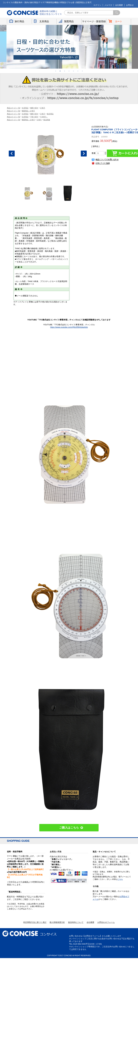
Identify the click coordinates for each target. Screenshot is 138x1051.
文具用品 (44, 21)
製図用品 (68, 21)
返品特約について (75, 922)
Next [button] (84, 153)
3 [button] (64, 71)
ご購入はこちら (69, 827)
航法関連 (46, 120)
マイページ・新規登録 (94, 21)
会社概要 (119, 5)
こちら (120, 879)
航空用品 (50, 114)
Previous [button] (12, 153)
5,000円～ (44, 117)
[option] (69, 47)
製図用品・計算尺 (28, 111)
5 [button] (73, 71)
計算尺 (42, 108)
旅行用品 (19, 21)
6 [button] (77, 71)
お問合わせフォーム (106, 922)
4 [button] (69, 71)
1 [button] (55, 71)
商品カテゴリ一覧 (13, 108)
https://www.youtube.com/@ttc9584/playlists (69, 327)
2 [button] (60, 71)
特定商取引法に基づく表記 (34, 922)
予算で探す (34, 117)
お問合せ (130, 5)
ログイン (97, 5)
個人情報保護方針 (57, 922)
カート (118, 21)
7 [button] (82, 71)
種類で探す (34, 108)
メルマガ (108, 5)
